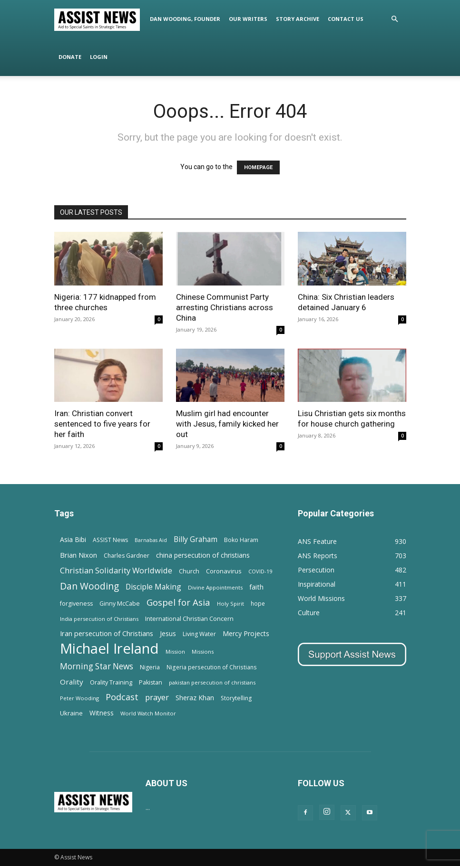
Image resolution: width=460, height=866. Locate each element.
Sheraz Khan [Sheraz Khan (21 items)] (195, 697)
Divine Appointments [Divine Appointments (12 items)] (215, 587)
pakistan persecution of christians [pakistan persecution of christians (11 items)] (212, 682)
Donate (70, 56)
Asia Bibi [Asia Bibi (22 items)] (73, 539)
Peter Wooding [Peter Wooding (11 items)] (79, 698)
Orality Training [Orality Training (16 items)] (111, 682)
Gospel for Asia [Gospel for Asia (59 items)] (178, 602)
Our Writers (248, 18)
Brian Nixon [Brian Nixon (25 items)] (78, 555)
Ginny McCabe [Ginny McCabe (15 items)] (119, 604)
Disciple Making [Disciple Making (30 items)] (153, 587)
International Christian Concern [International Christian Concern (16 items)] (189, 618)
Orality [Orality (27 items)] (71, 681)
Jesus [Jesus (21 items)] (168, 633)
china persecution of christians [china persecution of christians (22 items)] (203, 555)
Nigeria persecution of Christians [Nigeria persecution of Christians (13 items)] (211, 667)
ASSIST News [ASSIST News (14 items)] (110, 540)
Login (99, 56)
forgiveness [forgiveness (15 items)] (76, 604)
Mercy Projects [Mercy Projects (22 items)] (246, 633)
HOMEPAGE (258, 167)
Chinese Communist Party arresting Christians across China (224, 307)
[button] (394, 19)
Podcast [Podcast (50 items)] (122, 697)
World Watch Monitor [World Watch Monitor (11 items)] (148, 713)
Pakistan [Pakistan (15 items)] (150, 682)
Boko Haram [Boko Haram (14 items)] (241, 540)
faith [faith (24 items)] (256, 586)
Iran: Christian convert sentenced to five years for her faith (102, 424)
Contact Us (345, 18)
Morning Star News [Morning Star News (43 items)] (96, 666)
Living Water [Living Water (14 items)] (199, 634)
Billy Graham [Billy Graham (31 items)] (195, 539)
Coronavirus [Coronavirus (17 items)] (224, 571)
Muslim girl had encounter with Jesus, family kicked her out (227, 424)
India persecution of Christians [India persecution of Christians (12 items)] (99, 618)
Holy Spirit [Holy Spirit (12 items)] (230, 603)
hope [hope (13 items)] (258, 603)
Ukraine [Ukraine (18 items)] (71, 713)
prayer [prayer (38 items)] (157, 697)
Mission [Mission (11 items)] (175, 651)
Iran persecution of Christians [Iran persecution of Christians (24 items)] (106, 633)
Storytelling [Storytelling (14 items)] (236, 698)
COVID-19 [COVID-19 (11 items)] (260, 571)
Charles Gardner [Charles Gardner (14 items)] (126, 556)
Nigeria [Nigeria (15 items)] (150, 667)
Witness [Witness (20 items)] (101, 712)
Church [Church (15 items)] (189, 571)
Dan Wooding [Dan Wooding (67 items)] (89, 586)
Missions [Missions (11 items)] (203, 651)
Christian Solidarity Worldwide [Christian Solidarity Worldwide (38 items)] (116, 570)
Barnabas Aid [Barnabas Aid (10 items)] (151, 540)
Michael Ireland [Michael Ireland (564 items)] (109, 649)
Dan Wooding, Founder (185, 18)
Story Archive (297, 18)
